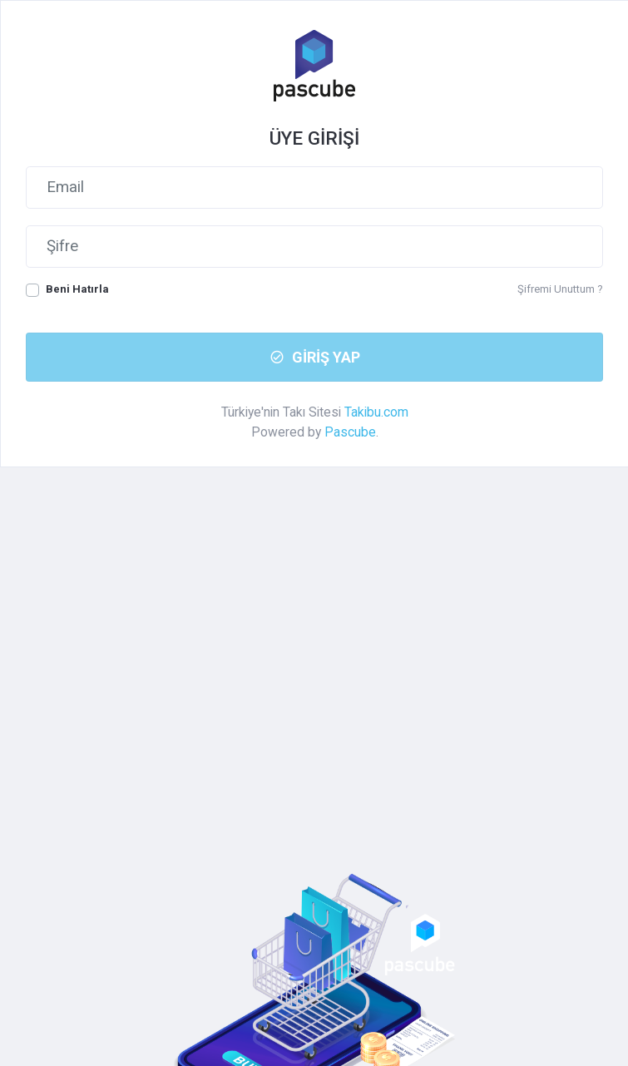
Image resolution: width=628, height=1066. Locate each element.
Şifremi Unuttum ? (560, 289)
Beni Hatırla (77, 289)
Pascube (350, 432)
